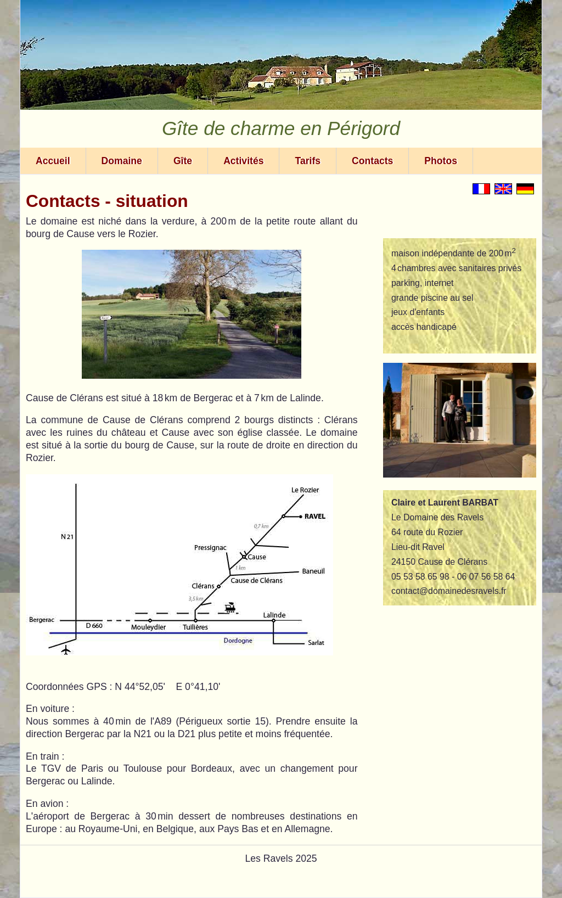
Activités (243, 160)
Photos (440, 160)
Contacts (372, 160)
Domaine (122, 160)
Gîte (182, 160)
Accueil (53, 160)
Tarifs (308, 160)
